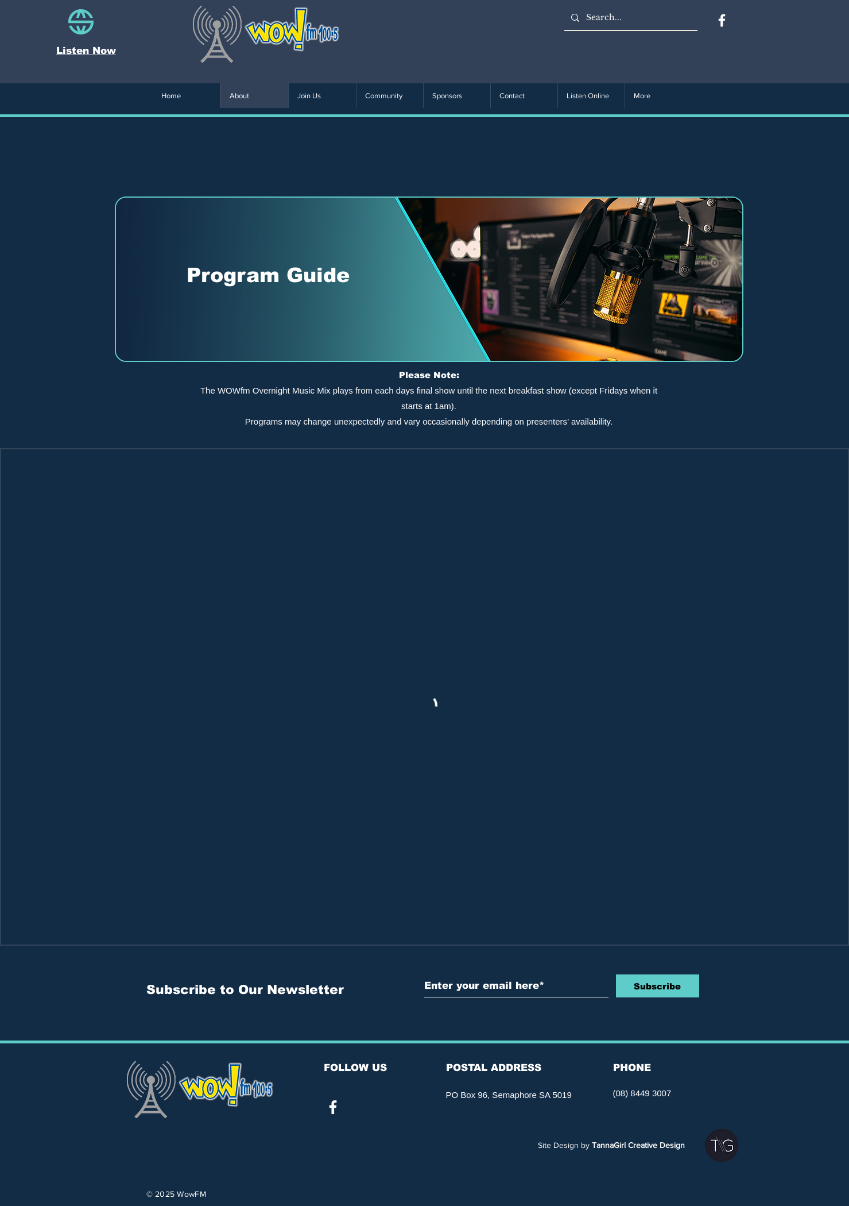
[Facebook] (722, 20)
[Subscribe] (657, 985)
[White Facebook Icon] (333, 1107)
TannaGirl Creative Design (638, 1145)
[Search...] (629, 18)
